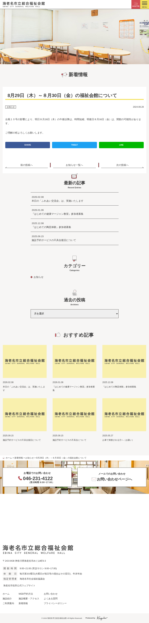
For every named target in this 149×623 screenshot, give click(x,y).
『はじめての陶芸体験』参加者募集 (51, 227)
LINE (121, 145)
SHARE (27, 145)
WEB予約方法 (26, 593)
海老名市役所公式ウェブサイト (19, 585)
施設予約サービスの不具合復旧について (54, 240)
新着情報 (23, 603)
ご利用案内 (8, 603)
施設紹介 (7, 598)
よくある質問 (51, 598)
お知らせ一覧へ (74, 165)
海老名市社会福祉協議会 (32, 578)
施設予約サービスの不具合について (70, 440)
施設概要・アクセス (29, 598)
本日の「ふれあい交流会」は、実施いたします (57, 201)
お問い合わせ (51, 593)
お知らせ (11, 107)
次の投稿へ (122, 165)
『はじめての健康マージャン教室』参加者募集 (57, 214)
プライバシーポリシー (55, 603)
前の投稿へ (26, 165)
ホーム (6, 593)
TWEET (74, 145)
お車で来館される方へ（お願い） (118, 440)
